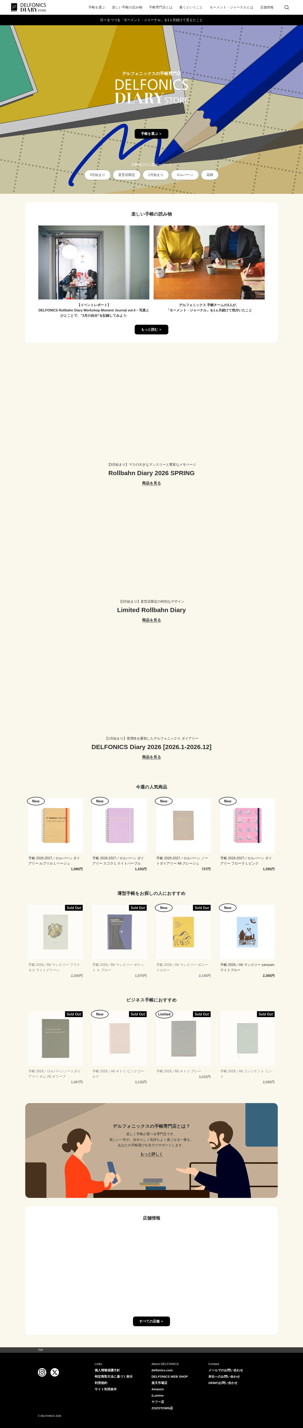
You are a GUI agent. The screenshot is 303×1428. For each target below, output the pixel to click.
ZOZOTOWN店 (162, 1408)
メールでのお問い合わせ (225, 1370)
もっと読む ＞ (151, 329)
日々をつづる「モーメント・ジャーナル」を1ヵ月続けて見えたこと (151, 20)
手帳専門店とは (161, 7)
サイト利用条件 (106, 1389)
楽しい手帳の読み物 (127, 7)
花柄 (209, 175)
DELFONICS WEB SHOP (170, 1376)
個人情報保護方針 (107, 1370)
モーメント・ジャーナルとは (231, 7)
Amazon (158, 1389)
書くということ (191, 7)
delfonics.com (162, 1370)
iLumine (158, 1395)
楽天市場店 (159, 1383)
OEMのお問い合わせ (223, 1383)
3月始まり (97, 175)
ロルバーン (185, 175)
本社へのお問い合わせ (224, 1376)
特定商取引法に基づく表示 (114, 1376)
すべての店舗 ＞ (151, 1321)
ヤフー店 (158, 1402)
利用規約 (101, 1383)
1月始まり (155, 175)
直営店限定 (126, 175)
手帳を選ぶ (96, 7)
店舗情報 (267, 7)
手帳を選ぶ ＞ (151, 133)
